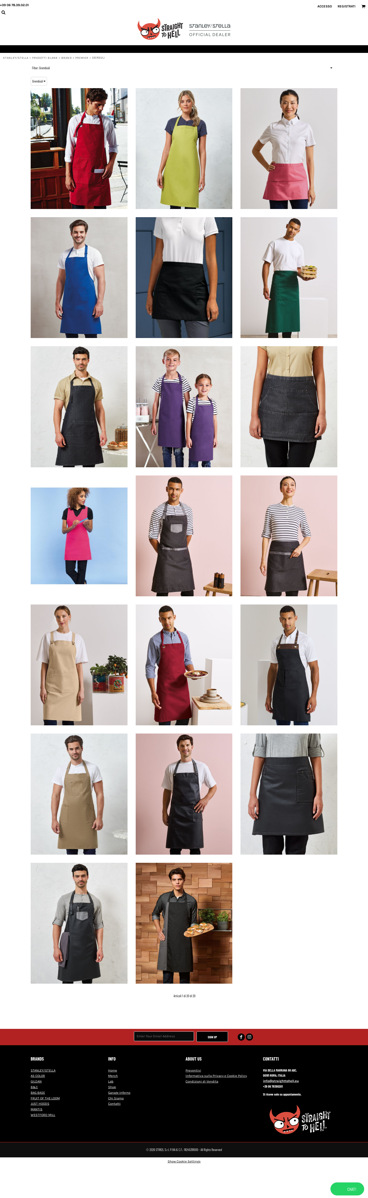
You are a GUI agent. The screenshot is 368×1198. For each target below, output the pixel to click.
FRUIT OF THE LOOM (45, 1098)
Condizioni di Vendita (202, 1081)
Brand (66, 58)
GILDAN (36, 1081)
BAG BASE (38, 1093)
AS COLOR (38, 1076)
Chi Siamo (116, 1098)
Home (112, 1070)
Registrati (346, 6)
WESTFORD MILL (43, 1115)
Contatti (114, 1104)
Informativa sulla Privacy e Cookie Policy (216, 1076)
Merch (113, 1076)
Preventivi (193, 1070)
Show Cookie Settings (184, 1161)
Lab (110, 1081)
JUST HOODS (40, 1104)
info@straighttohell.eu (281, 1081)
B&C (34, 1087)
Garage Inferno (119, 1093)
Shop (112, 1087)
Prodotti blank (45, 58)
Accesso (324, 6)
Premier (82, 58)
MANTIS (36, 1109)
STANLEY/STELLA (15, 58)
